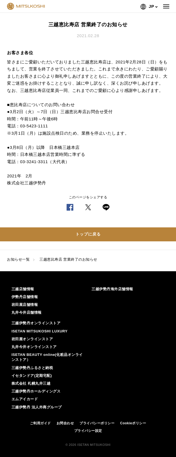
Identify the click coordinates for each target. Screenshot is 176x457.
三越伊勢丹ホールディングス (36, 391)
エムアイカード (24, 399)
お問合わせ (65, 423)
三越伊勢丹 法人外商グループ (36, 407)
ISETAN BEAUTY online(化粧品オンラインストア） (47, 357)
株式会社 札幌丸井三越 (30, 383)
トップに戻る (88, 234)
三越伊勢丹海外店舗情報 (112, 289)
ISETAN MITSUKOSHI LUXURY (39, 331)
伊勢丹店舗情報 (24, 297)
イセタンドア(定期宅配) (31, 375)
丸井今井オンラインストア (34, 347)
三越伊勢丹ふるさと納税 (32, 368)
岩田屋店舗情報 (24, 305)
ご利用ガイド (40, 423)
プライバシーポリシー (96, 423)
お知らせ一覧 (18, 259)
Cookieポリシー (133, 423)
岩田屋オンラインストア (32, 339)
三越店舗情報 (22, 289)
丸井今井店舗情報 (26, 312)
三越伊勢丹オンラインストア (36, 323)
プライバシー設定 (88, 431)
